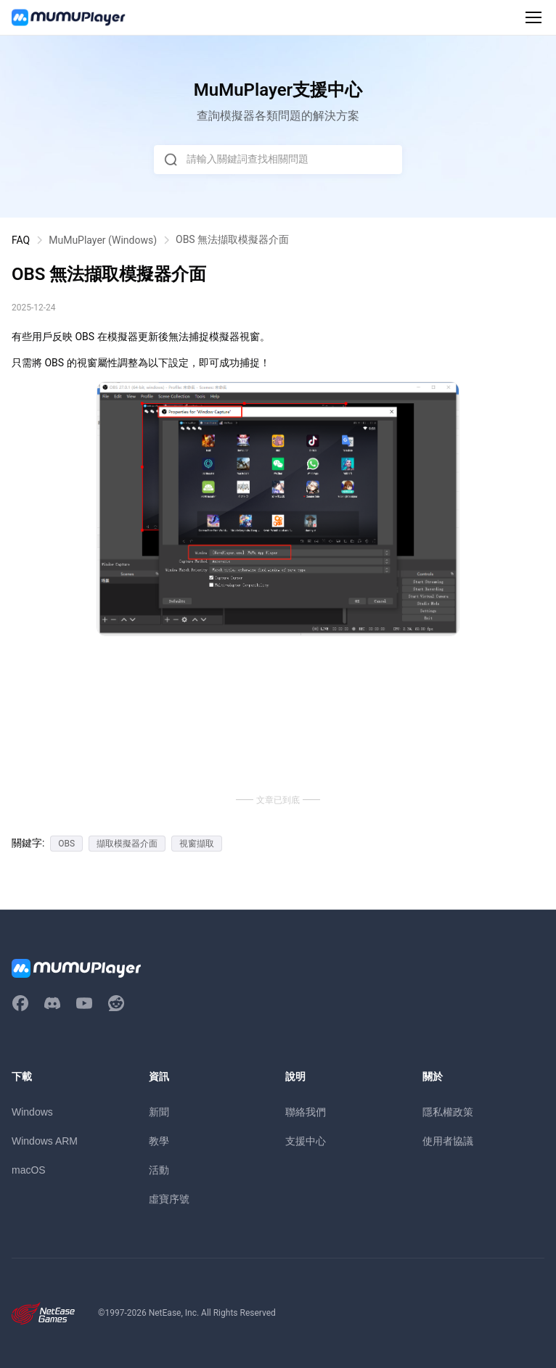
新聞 (159, 1112)
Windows (32, 1112)
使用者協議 (447, 1141)
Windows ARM (45, 1141)
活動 (159, 1170)
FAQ (21, 240)
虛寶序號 (169, 1199)
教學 (159, 1141)
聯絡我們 (305, 1112)
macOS (29, 1170)
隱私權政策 (447, 1112)
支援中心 (305, 1141)
